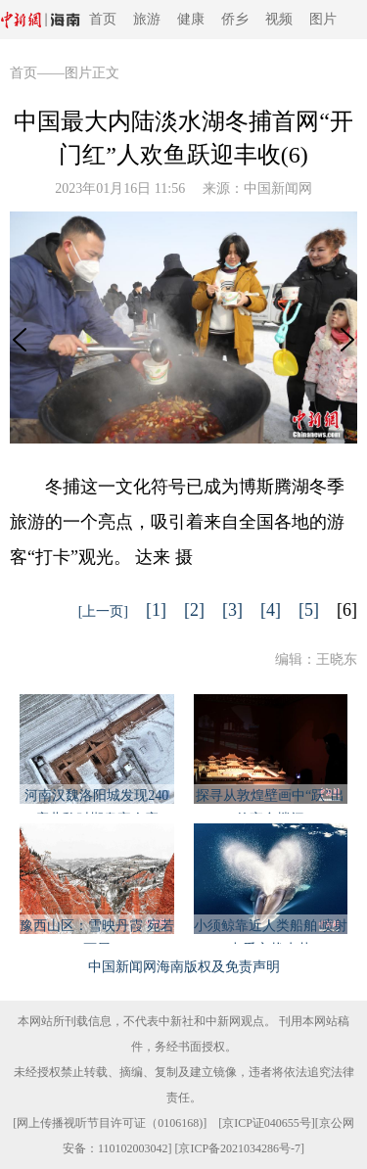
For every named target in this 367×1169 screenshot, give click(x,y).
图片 (323, 19)
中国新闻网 (278, 188)
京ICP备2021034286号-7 (239, 1148)
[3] (232, 610)
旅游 (147, 19)
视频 (279, 19)
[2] (194, 610)
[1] (156, 610)
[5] (308, 610)
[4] (270, 610)
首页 (102, 19)
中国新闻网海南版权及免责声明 (184, 966)
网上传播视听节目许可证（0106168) (110, 1123)
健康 (191, 19)
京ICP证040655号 (266, 1123)
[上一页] (103, 611)
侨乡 (235, 19)
